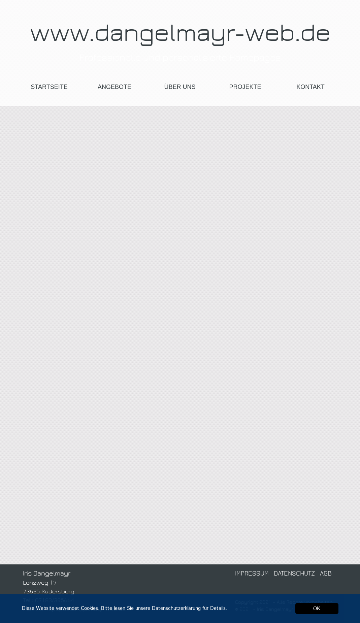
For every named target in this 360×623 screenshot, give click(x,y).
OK (316, 608)
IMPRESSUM (252, 573)
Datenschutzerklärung (176, 608)
